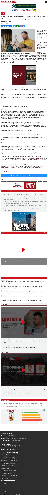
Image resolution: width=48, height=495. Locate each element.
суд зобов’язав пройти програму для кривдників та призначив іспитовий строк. (22, 166)
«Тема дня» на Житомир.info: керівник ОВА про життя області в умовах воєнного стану (24, 389)
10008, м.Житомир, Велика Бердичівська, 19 (17, 438)
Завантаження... (6, 26)
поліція (22, 181)
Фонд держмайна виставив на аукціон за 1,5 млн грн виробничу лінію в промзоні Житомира (23, 296)
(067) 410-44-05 (8, 437)
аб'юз (40, 181)
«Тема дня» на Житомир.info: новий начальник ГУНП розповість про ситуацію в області (24, 393)
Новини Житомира (7, 278)
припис (18, 181)
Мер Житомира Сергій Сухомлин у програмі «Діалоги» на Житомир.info (20, 347)
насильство (13, 181)
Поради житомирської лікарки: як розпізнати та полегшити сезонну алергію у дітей (21, 300)
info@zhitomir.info (12, 435)
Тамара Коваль (16, 440)
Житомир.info (12, 164)
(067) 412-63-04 (17, 446)
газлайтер (45, 181)
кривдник (3, 181)
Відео (3, 232)
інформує (39, 44)
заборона (33, 181)
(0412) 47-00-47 (8, 446)
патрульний (27, 181)
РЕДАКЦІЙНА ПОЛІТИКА (8, 480)
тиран (8, 181)
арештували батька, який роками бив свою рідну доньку (28, 158)
